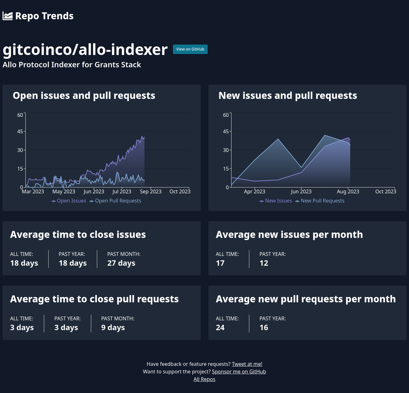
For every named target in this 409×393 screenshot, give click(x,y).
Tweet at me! (247, 363)
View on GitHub (190, 49)
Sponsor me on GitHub (239, 371)
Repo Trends (38, 15)
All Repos (205, 379)
